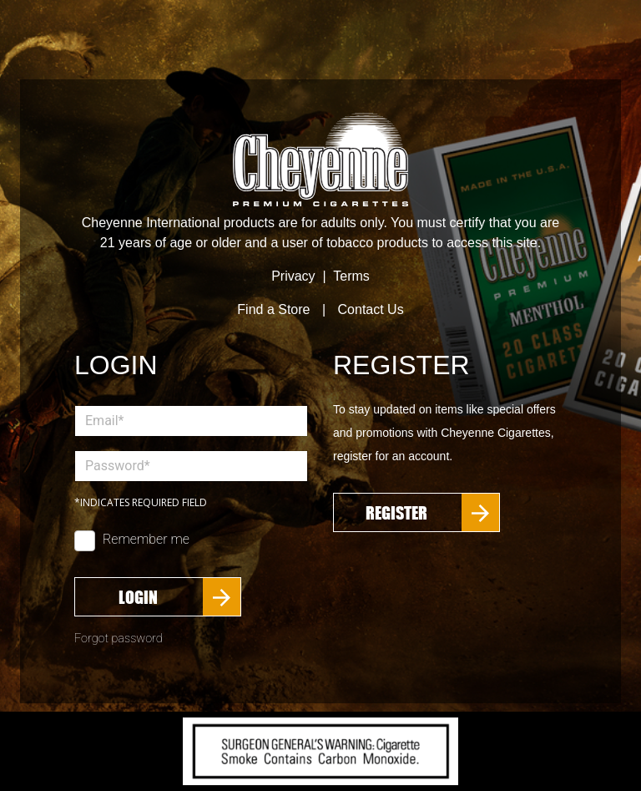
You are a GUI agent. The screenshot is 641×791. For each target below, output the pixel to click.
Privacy (293, 276)
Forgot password (118, 638)
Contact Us (371, 309)
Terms (351, 276)
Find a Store (273, 309)
